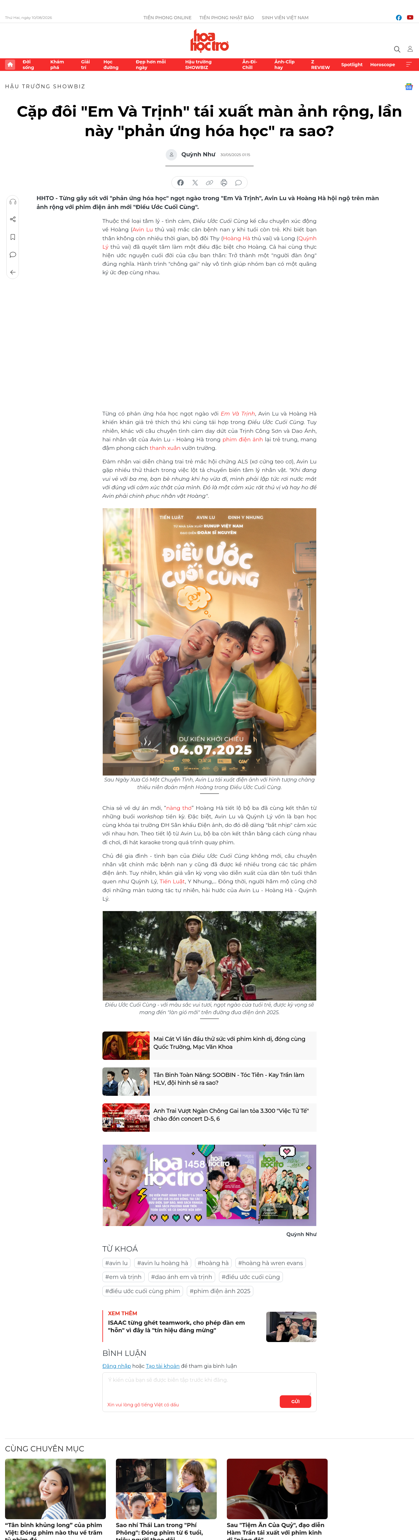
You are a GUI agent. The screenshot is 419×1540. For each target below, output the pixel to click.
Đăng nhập (116, 1366)
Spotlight (352, 64)
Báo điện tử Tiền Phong (209, 40)
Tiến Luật (172, 881)
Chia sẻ (13, 219)
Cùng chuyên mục (44, 1448)
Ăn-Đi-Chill (249, 64)
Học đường (110, 64)
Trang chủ (10, 65)
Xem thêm (409, 65)
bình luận (238, 183)
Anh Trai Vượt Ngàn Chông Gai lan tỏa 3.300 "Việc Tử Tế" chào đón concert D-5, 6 (231, 1114)
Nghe (13, 202)
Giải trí (85, 64)
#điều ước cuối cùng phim (142, 1291)
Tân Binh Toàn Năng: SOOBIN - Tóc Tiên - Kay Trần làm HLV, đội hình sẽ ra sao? (228, 1079)
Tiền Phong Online (167, 17)
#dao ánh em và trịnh (181, 1277)
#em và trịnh (123, 1277)
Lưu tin (13, 237)
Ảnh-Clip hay (284, 64)
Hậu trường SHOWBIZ (198, 64)
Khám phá (57, 64)
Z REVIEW (320, 64)
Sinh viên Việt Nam (285, 17)
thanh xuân (165, 448)
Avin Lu (143, 229)
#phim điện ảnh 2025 (220, 1291)
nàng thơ (179, 808)
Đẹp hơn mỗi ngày (151, 64)
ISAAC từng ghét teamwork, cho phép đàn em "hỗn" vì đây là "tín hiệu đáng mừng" (176, 1326)
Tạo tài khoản (163, 1366)
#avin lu (116, 1263)
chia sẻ (180, 183)
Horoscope (382, 64)
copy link (209, 183)
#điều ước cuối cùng (251, 1277)
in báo (224, 183)
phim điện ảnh (242, 439)
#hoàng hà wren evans (270, 1263)
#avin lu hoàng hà (162, 1263)
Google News (409, 87)
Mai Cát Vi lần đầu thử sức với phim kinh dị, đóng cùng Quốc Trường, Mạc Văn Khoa (229, 1043)
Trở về (13, 272)
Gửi (295, 1401)
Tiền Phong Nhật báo (226, 17)
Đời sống (28, 64)
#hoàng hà (213, 1263)
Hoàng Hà (236, 238)
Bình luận (13, 255)
